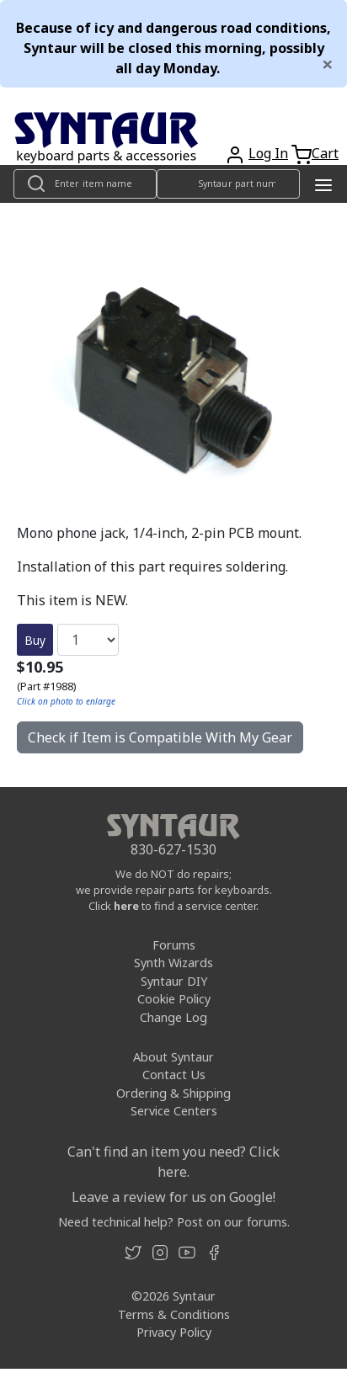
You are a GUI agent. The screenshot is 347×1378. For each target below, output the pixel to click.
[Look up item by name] (85, 184)
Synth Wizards (173, 963)
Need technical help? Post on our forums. (174, 1222)
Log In (268, 153)
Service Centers (174, 1111)
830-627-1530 (173, 849)
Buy (34, 640)
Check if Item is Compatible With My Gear (160, 737)
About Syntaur (173, 1057)
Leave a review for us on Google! (173, 1197)
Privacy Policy (173, 1332)
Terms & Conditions (174, 1314)
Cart (325, 153)
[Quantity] (88, 640)
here (126, 905)
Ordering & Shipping (173, 1093)
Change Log (173, 1017)
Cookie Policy (174, 999)
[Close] (328, 64)
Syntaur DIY (174, 981)
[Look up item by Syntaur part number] (228, 184)
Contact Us (174, 1075)
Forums (173, 945)
